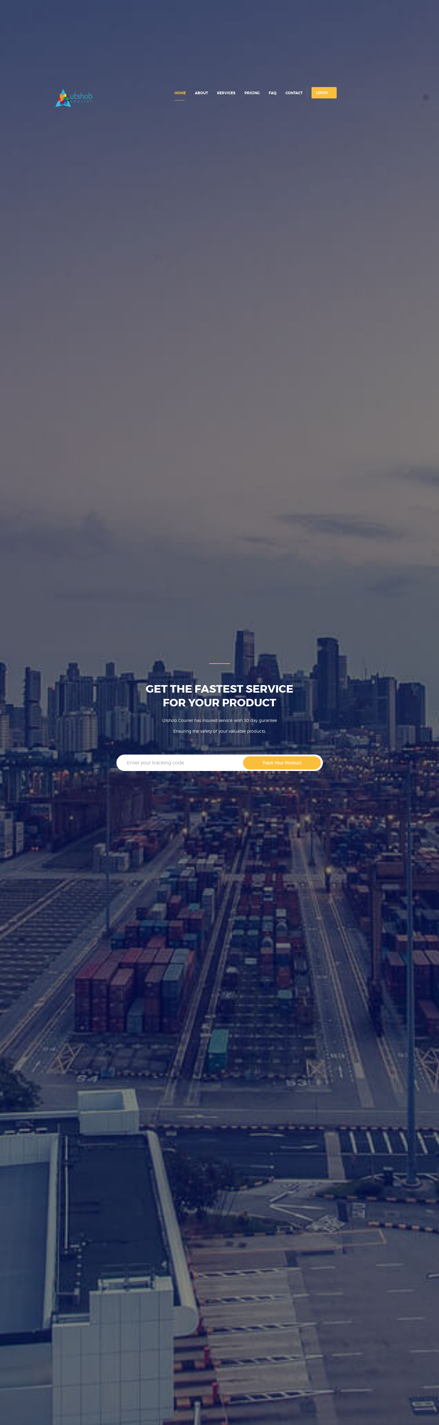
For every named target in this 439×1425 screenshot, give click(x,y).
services (226, 93)
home (180, 93)
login (322, 92)
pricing (252, 93)
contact (294, 93)
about (201, 93)
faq (273, 93)
